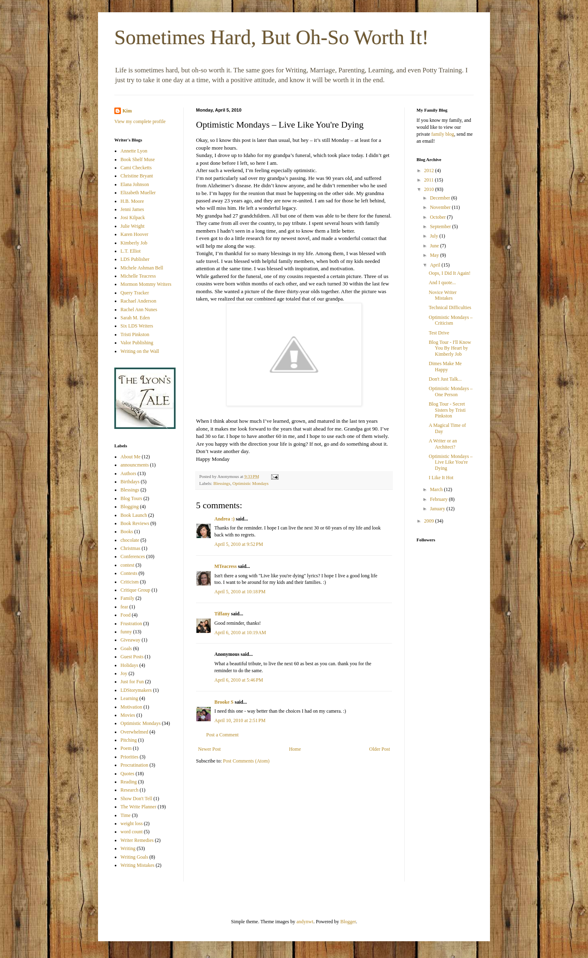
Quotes (127, 773)
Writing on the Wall (139, 351)
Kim (127, 111)
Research (129, 790)
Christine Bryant (136, 176)
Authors (128, 473)
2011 (429, 180)
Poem (125, 748)
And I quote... (442, 282)
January (438, 509)
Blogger (348, 921)
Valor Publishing (136, 343)
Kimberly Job (133, 243)
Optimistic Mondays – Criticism (450, 320)
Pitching (128, 740)
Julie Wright (132, 226)
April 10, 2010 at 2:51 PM (239, 720)
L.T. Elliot (130, 251)
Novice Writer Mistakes (443, 295)
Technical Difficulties (450, 307)
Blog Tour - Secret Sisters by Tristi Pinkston (447, 410)
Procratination (134, 765)
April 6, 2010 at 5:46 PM (238, 680)
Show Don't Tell (136, 798)
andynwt (304, 921)
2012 (429, 170)
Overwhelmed (134, 732)
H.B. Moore (132, 201)
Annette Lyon (133, 151)
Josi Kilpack (132, 217)
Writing (128, 848)
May (435, 255)
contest (127, 565)
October (438, 217)
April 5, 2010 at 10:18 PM (239, 592)
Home (295, 749)
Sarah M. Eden (135, 318)
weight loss (131, 823)
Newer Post (209, 749)
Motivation (131, 707)
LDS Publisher (134, 259)
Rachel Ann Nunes (138, 309)
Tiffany (222, 614)
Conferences (132, 556)
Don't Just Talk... (445, 379)
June (435, 246)
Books (126, 531)
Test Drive (439, 333)
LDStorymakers (136, 690)
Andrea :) (224, 519)
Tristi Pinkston (134, 334)
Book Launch (133, 515)
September (441, 226)
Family (127, 598)
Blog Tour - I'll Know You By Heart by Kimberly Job (450, 348)
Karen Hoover (134, 234)
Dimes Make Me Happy (445, 366)
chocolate (129, 540)
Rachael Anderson (138, 301)
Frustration (131, 623)
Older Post (379, 749)
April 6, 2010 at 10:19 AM (240, 632)
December (440, 198)
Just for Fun (132, 681)
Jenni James (132, 209)
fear (124, 607)
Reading (128, 782)
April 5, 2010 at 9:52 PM (238, 544)
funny (126, 632)
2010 (429, 189)
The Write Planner (138, 807)
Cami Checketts (135, 168)
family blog (442, 134)
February (439, 499)
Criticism (129, 582)
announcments (134, 465)
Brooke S (224, 702)
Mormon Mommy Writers (146, 284)
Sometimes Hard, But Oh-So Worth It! (271, 37)
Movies (127, 715)
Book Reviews (134, 523)
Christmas (130, 548)
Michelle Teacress (138, 276)
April (435, 265)
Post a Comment (222, 735)
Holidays (129, 665)
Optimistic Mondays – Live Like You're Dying (450, 462)
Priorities (129, 757)
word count (131, 832)
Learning (129, 698)
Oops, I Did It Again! (449, 273)
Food (125, 615)
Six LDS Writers (136, 326)
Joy (123, 673)
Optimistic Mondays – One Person (450, 391)
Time (125, 815)
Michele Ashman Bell (141, 268)
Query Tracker (134, 293)
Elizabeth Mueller (138, 192)
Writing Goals (134, 857)
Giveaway (130, 640)
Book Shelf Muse (137, 159)
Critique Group (135, 590)
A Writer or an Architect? (443, 443)
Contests (128, 573)
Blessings (221, 483)
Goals (126, 648)
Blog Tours (131, 498)
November (441, 207)
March (437, 489)
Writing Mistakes (137, 865)
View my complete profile (140, 121)
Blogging (129, 506)
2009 (429, 521)
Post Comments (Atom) (246, 761)
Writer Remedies (137, 840)
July (434, 236)
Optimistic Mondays (250, 483)
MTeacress (225, 566)
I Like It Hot (441, 477)
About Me (130, 457)
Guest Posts (131, 657)
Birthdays (130, 482)
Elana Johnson (134, 184)
